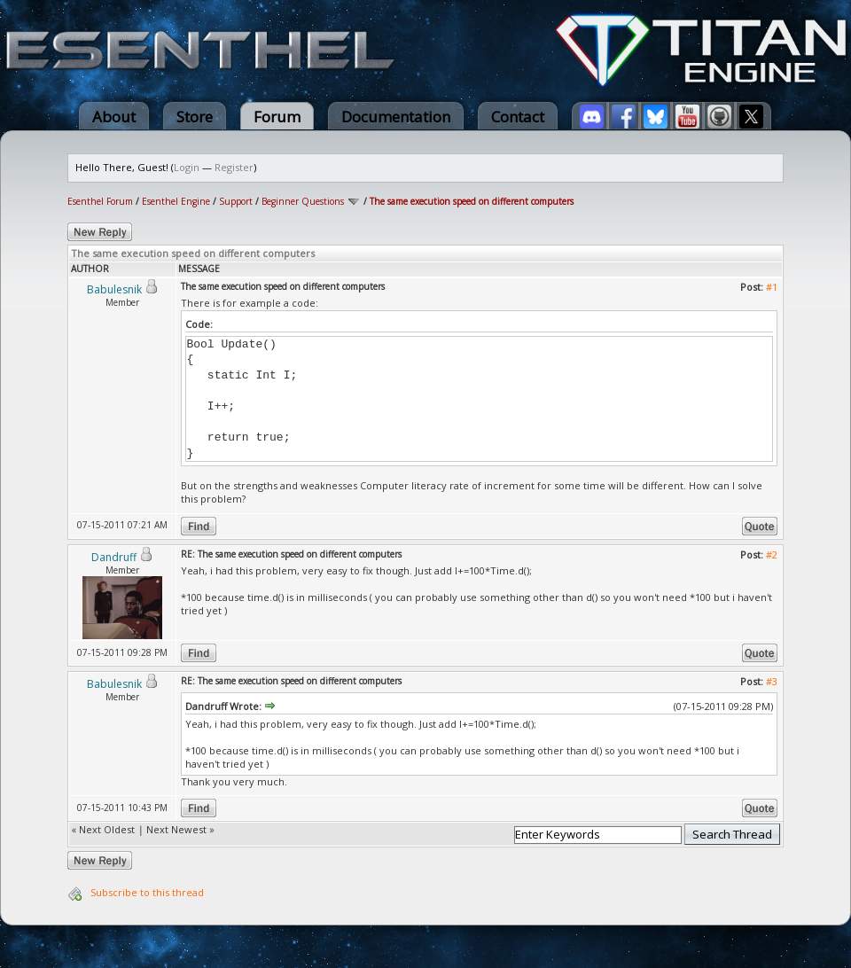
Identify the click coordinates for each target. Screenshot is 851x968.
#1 (771, 286)
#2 (771, 554)
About (114, 116)
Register (234, 167)
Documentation (395, 116)
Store (194, 116)
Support (236, 201)
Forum (277, 116)
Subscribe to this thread (147, 892)
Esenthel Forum (100, 201)
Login (186, 167)
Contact (517, 116)
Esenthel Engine (176, 201)
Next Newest (176, 829)
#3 (771, 681)
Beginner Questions (303, 201)
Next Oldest (107, 829)
